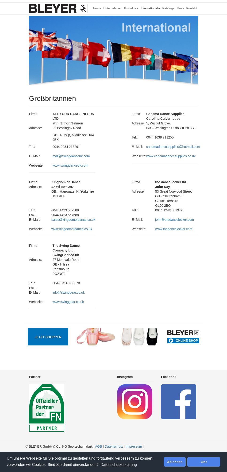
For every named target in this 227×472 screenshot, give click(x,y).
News (180, 8)
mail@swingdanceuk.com (71, 156)
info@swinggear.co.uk (69, 292)
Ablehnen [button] (175, 462)
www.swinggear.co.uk (68, 302)
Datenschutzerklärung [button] (118, 465)
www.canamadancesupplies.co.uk (171, 156)
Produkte (131, 8)
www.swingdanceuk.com (70, 165)
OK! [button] (204, 462)
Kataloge (168, 8)
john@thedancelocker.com (174, 219)
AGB (98, 446)
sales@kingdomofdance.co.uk (73, 219)
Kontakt (191, 8)
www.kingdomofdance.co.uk (71, 229)
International (150, 8)
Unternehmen (112, 8)
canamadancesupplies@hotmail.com (173, 147)
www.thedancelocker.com (173, 229)
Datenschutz (114, 446)
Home (97, 8)
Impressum (134, 446)
